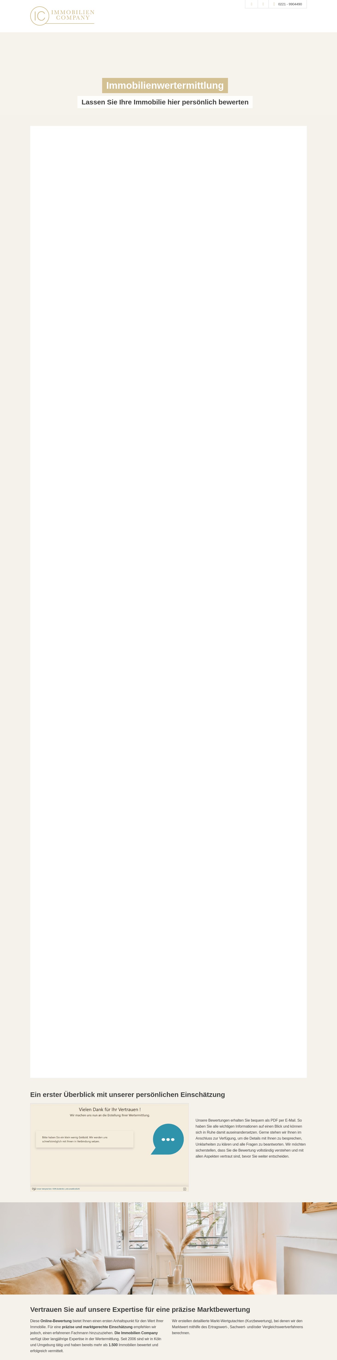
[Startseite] (62, 16)
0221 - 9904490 (290, 4)
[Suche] (251, 4)
